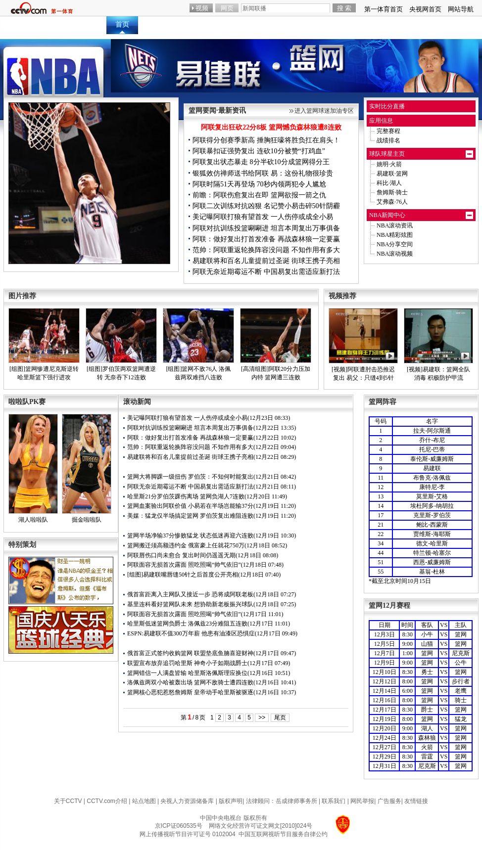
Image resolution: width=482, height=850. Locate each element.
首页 (122, 24)
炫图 (219, 24)
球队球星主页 (387, 153)
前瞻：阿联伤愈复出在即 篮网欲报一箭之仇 (259, 195)
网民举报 (362, 801)
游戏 (412, 24)
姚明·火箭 (389, 164)
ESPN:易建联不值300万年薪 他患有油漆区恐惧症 (191, 633)
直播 (154, 24)
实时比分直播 (387, 106)
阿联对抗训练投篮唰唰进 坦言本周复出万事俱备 (266, 228)
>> (261, 717)
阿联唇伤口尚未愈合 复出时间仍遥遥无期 (181, 555)
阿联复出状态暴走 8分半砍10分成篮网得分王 (261, 162)
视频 (251, 24)
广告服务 (389, 801)
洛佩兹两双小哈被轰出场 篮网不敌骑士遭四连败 (190, 682)
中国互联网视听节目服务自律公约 (283, 834)
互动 (283, 24)
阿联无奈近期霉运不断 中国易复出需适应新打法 (266, 271)
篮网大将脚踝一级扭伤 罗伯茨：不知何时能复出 (190, 476)
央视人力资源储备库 (187, 801)
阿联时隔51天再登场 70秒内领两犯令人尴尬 (259, 184)
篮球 (444, 24)
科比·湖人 (389, 182)
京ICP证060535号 (178, 825)
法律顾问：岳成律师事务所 (281, 801)
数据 (347, 24)
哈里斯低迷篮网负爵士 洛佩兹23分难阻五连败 (187, 623)
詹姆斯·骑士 (392, 192)
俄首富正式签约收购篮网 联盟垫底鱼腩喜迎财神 (190, 653)
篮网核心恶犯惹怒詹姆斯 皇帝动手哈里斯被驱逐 (190, 692)
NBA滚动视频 (395, 253)
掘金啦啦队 (86, 519)
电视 (379, 24)
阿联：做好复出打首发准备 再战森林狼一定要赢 (266, 239)
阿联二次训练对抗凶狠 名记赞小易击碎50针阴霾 (266, 206)
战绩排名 (388, 140)
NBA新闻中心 (387, 215)
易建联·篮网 (392, 173)
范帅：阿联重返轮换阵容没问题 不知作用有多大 (266, 250)
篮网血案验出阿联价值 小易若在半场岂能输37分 (190, 505)
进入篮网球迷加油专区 (324, 110)
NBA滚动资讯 (395, 225)
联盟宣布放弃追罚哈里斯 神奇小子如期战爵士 (187, 663)
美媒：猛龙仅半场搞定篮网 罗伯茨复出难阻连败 (190, 515)
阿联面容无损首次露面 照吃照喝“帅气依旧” (184, 564)
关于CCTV (68, 801)
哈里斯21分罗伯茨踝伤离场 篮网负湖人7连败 (185, 496)
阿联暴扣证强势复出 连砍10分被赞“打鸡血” (259, 151)
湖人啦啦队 (33, 519)
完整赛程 (388, 131)
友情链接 (416, 801)
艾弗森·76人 (392, 201)
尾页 (280, 717)
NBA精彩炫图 (395, 234)
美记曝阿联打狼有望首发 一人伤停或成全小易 (263, 217)
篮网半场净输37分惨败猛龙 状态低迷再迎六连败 (190, 535)
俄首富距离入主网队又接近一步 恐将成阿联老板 (190, 594)
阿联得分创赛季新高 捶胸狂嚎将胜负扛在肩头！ (266, 140)
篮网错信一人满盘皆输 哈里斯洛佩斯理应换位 (187, 673)
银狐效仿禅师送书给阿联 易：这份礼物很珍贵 (263, 173)
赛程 (315, 24)
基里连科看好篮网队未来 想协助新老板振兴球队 (190, 604)
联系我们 (333, 801)
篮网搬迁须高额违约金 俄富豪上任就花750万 (185, 545)
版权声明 (230, 801)
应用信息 (381, 120)
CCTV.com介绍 (107, 801)
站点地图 (144, 801)
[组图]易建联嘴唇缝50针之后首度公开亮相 (182, 574)
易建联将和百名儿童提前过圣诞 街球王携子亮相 (266, 261)
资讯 (186, 24)
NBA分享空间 (395, 244)
